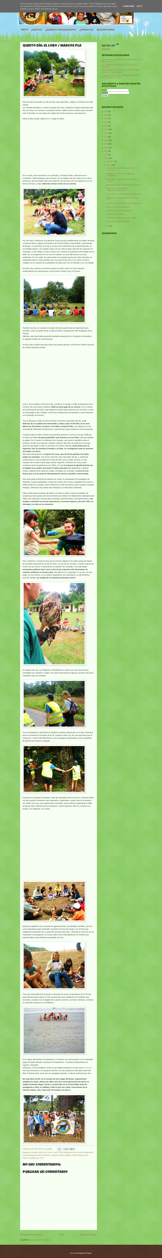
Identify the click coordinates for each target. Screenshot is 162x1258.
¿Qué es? (36, 30)
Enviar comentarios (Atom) (41, 1240)
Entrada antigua (88, 1234)
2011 (106, 158)
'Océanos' (88, 1068)
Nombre (105, 93)
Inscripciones (106, 30)
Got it (139, 6)
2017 (106, 137)
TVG (42, 1158)
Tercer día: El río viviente (115, 214)
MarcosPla (38, 1149)
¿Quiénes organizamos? (60, 30)
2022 (106, 119)
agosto (109, 165)
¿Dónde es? (86, 30)
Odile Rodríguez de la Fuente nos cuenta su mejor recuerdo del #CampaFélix (120, 71)
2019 (106, 129)
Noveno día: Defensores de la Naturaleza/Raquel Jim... (117, 190)
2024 (106, 115)
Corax (49, 1152)
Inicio (24, 30)
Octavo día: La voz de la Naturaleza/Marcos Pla (124, 194)
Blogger (89, 1253)
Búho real (42, 1152)
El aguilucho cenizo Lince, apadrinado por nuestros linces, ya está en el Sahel (121, 76)
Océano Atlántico (64, 1155)
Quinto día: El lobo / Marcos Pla (118, 207)
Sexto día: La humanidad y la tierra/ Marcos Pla (123, 203)
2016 (106, 140)
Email (104, 90)
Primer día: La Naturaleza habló (118, 221)
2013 (106, 151)
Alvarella (34, 1152)
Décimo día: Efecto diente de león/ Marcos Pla (123, 185)
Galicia (54, 1155)
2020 (106, 126)
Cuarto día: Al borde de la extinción (119, 210)
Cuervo (56, 1152)
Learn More (128, 6)
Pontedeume (34, 1158)
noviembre (110, 161)
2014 (106, 148)
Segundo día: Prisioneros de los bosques (121, 218)
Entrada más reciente (31, 1234)
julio (108, 226)
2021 (106, 122)
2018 (106, 133)
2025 (106, 111)
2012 (106, 155)
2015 (106, 144)
